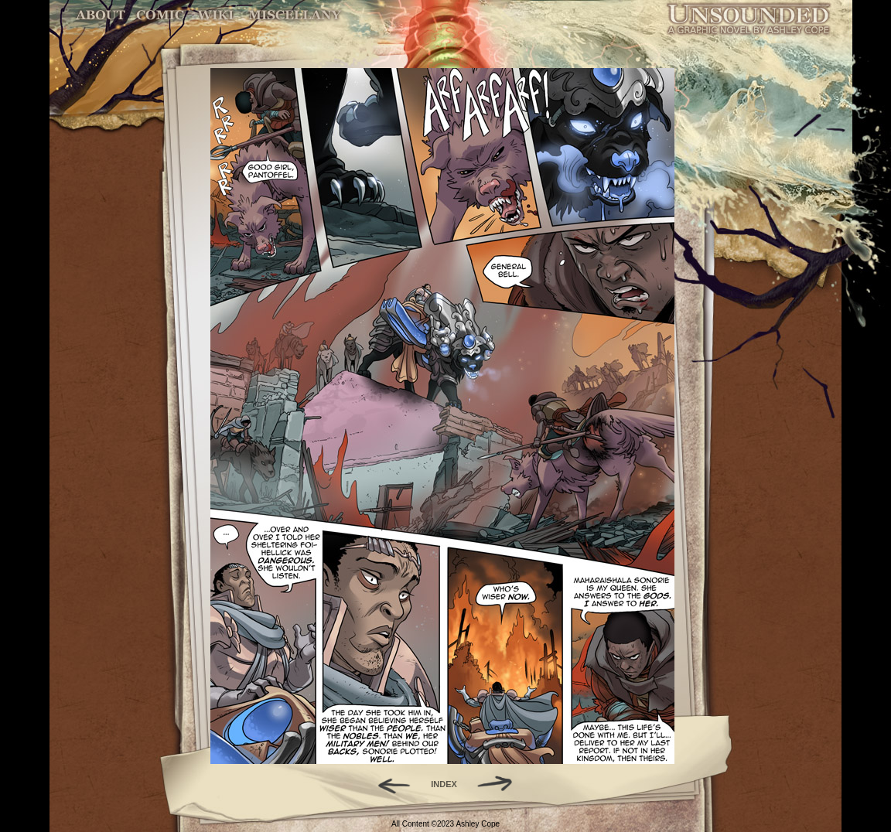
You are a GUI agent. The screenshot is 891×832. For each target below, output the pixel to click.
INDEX (444, 784)
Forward (500, 784)
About (102, 15)
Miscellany (294, 15)
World (216, 15)
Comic (160, 15)
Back (388, 784)
